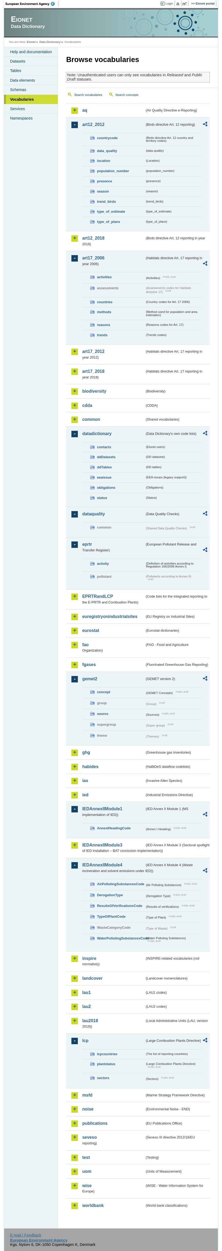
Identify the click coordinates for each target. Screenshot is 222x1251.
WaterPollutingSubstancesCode (121, 938)
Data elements (22, 80)
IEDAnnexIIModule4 (102, 865)
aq (84, 110)
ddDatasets (106, 457)
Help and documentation (31, 52)
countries (104, 302)
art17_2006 (93, 258)
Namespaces (21, 118)
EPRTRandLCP (97, 596)
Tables (15, 70)
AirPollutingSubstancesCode (120, 884)
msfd (87, 1095)
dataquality (93, 514)
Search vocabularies (88, 94)
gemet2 (89, 679)
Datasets (17, 61)
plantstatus (106, 1064)
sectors (103, 1078)
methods (104, 312)
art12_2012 (93, 124)
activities (104, 277)
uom (86, 1171)
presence (104, 181)
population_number (113, 171)
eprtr (87, 544)
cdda (87, 405)
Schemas (18, 90)
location (103, 161)
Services (17, 109)
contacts (104, 447)
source (102, 714)
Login (169, 3)
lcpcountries (107, 1054)
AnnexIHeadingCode (113, 828)
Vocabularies (22, 99)
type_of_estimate (111, 211)
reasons (103, 325)
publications (94, 1123)
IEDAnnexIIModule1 (102, 809)
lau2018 (90, 1020)
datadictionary (96, 433)
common (91, 419)
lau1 (86, 992)
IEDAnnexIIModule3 (102, 845)
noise (87, 1109)
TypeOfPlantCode (111, 916)
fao (85, 644)
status (102, 498)
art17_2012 (93, 351)
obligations (106, 488)
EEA (32, 3)
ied (85, 795)
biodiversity (94, 391)
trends (102, 335)
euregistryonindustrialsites (109, 616)
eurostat (90, 630)
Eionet (31, 42)
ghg (86, 752)
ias (85, 780)
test (86, 1157)
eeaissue (104, 477)
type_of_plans (108, 222)
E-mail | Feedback (25, 1235)
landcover (92, 978)
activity (103, 564)
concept (103, 692)
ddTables (104, 467)
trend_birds (106, 202)
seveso (89, 1137)
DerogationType (110, 895)
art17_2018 (93, 371)
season (103, 191)
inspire (89, 958)
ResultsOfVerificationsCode (119, 906)
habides (90, 766)
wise (87, 1185)
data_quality (107, 151)
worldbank (93, 1205)
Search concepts (127, 94)
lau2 (86, 1006)
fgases (89, 664)
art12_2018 (93, 238)
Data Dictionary (50, 42)
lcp (85, 1040)
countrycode (107, 138)
